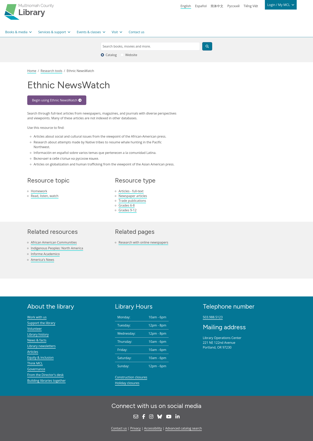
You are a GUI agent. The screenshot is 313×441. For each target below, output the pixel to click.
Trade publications (132, 200)
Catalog (111, 55)
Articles (32, 352)
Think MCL (35, 363)
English (186, 6)
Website (131, 55)
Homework (39, 191)
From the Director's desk (45, 375)
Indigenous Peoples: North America (57, 248)
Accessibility (153, 428)
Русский (233, 6)
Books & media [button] (16, 32)
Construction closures (131, 377)
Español (201, 6)
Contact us (136, 32)
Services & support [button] (52, 32)
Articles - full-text (131, 191)
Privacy (135, 428)
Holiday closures (127, 383)
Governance (36, 369)
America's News (42, 259)
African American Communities (54, 242)
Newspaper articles (133, 196)
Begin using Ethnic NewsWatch (54, 100)
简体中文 (217, 6)
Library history (38, 334)
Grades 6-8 (127, 205)
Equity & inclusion (40, 357)
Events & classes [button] (89, 32)
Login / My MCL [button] (279, 5)
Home (31, 71)
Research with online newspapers (143, 242)
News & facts (36, 340)
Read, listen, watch (44, 196)
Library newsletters (41, 346)
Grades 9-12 (127, 210)
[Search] (207, 46)
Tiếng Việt (251, 6)
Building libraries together (46, 380)
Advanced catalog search (183, 428)
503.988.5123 (213, 317)
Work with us (37, 317)
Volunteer (34, 328)
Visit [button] (115, 32)
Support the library (41, 323)
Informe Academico (45, 254)
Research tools (51, 71)
